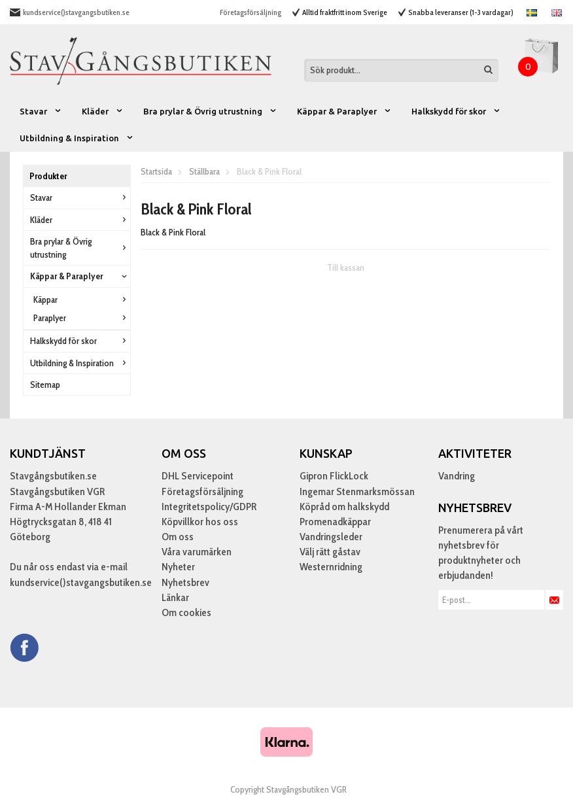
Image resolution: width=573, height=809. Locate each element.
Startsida (156, 171)
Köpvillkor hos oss (200, 521)
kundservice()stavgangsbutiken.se (76, 12)
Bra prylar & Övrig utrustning (210, 111)
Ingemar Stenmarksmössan (357, 491)
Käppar (81, 299)
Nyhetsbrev (185, 582)
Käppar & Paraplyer (344, 111)
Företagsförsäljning (250, 12)
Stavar (41, 111)
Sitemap (45, 384)
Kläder (103, 111)
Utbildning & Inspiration (77, 138)
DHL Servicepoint (198, 476)
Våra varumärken (197, 551)
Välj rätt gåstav (330, 551)
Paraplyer (81, 318)
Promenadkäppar (335, 521)
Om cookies (186, 612)
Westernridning (331, 566)
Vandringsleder (331, 536)
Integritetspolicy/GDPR (209, 506)
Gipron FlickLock (334, 476)
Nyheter (178, 566)
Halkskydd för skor (456, 111)
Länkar (175, 597)
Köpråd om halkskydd (344, 506)
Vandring (456, 476)
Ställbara (204, 171)
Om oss (178, 536)
